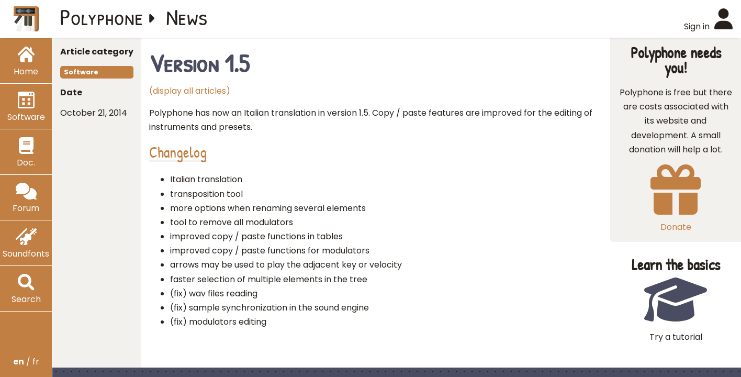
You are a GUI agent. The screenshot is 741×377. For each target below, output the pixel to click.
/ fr (26, 362)
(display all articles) (189, 91)
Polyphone (101, 16)
